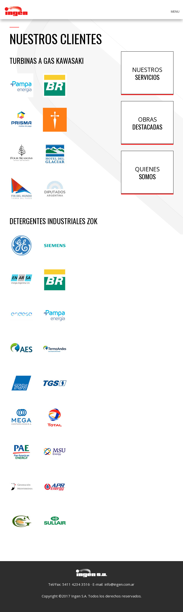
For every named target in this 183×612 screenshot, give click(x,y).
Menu (175, 11)
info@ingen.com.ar (119, 584)
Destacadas (147, 122)
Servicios (147, 73)
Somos (147, 172)
